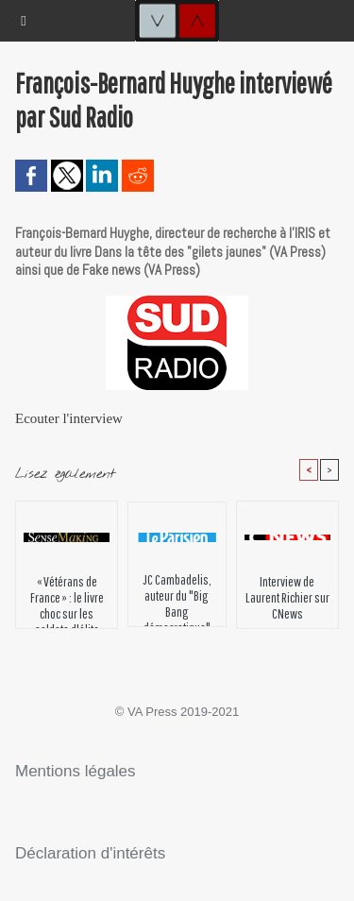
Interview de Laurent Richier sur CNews (287, 596)
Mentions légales (75, 771)
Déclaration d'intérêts (90, 853)
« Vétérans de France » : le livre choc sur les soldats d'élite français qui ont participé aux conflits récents (67, 596)
